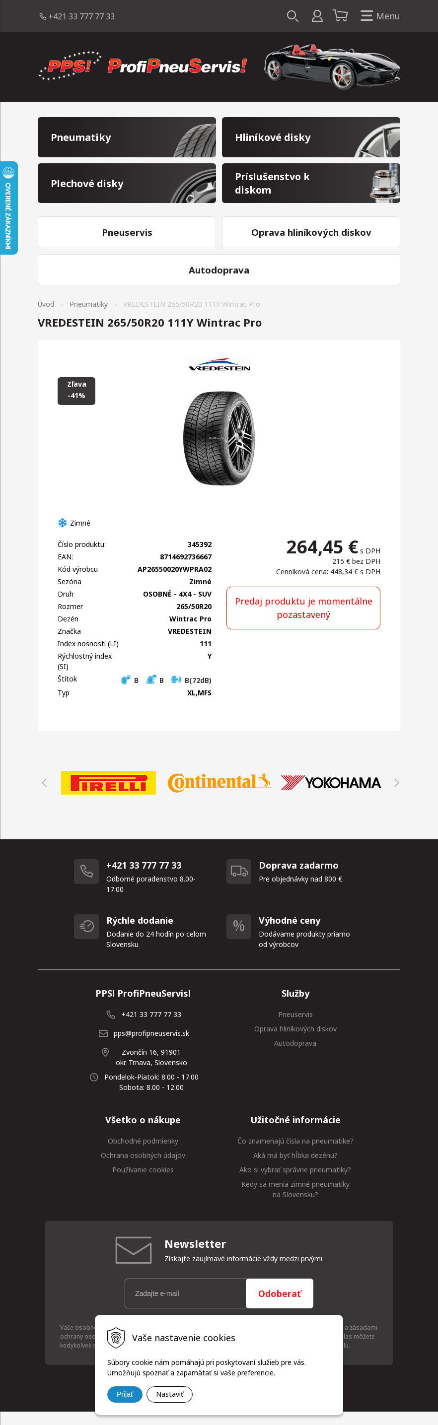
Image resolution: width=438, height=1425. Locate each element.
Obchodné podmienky (143, 1153)
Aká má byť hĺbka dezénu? (295, 1168)
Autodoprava (295, 1056)
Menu (378, 16)
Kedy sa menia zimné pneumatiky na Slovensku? (295, 1202)
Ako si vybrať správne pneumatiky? (295, 1182)
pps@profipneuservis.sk (151, 1046)
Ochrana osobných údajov (143, 1168)
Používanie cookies (143, 1182)
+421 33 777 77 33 (81, 16)
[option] (108, 796)
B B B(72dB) (166, 693)
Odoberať (279, 1306)
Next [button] (395, 796)
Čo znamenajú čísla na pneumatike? (295, 1153)
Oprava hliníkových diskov (295, 1041)
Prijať (125, 1394)
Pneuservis (295, 1027)
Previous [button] (43, 796)
